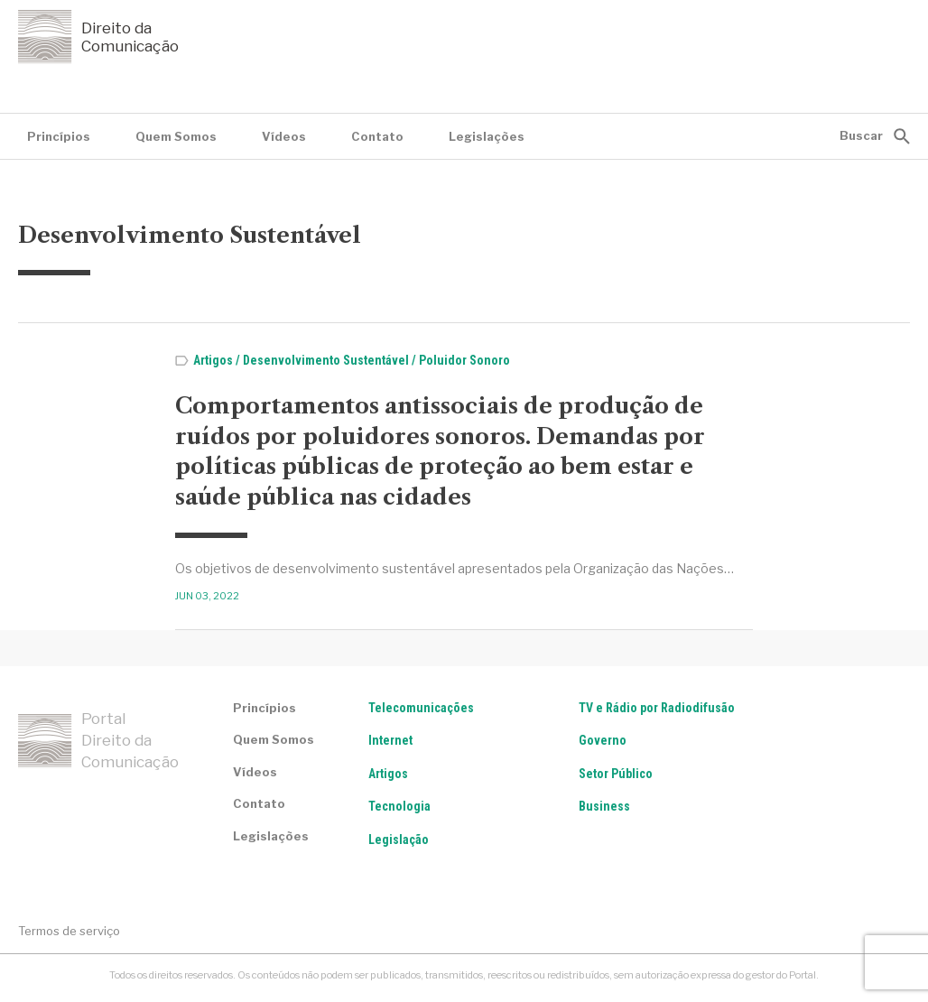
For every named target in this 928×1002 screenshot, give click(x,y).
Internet (390, 740)
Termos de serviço (69, 930)
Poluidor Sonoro (464, 360)
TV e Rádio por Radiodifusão (657, 707)
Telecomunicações (421, 707)
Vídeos (284, 136)
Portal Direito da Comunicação (98, 740)
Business (604, 806)
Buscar (861, 135)
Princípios (58, 136)
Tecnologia (399, 806)
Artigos (213, 360)
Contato (377, 136)
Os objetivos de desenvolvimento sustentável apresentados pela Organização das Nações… (454, 568)
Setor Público (616, 773)
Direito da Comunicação (98, 37)
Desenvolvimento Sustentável (326, 360)
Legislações (486, 136)
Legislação (398, 839)
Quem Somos (176, 136)
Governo (602, 740)
